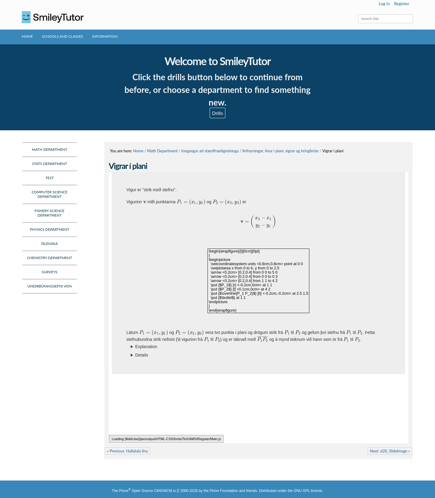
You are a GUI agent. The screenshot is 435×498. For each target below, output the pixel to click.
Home (27, 36)
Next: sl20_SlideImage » (390, 451)
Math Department (162, 150)
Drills (217, 113)
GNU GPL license (308, 491)
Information (105, 36)
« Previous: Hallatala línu (127, 451)
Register (401, 3)
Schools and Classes (62, 36)
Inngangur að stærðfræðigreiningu (210, 150)
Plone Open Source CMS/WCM (145, 491)
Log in (384, 3)
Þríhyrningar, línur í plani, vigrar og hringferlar (281, 150)
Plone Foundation (224, 491)
